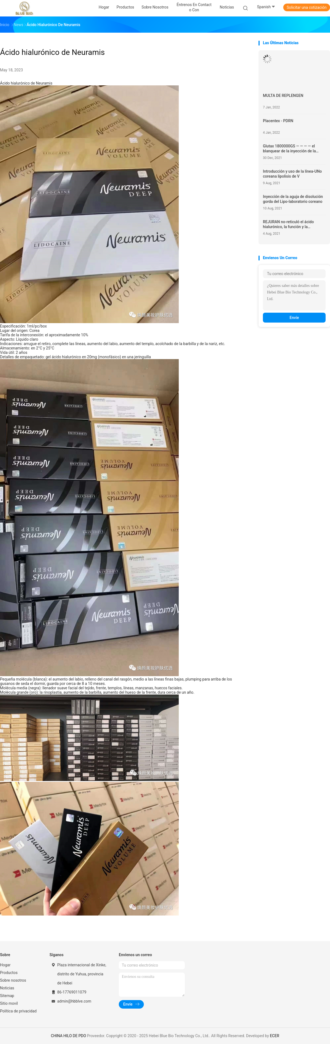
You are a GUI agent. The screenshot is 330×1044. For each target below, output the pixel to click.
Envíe (294, 317)
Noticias (7, 988)
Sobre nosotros (13, 980)
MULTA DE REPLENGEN (283, 95)
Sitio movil (9, 1003)
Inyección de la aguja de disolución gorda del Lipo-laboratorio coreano (293, 199)
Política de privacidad (18, 1011)
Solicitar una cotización (306, 7)
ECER (274, 1036)
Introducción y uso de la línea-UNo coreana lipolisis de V (292, 173)
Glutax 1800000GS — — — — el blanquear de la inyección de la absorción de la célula (289, 148)
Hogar (5, 965)
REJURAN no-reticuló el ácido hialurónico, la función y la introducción (288, 224)
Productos (9, 972)
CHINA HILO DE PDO (68, 1036)
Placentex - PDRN (278, 121)
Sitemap (7, 995)
